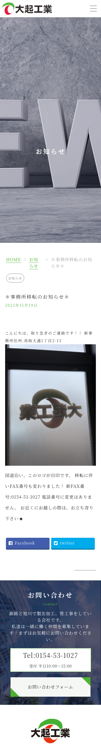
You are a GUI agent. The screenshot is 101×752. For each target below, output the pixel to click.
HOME (13, 259)
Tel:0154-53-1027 (50, 659)
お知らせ (33, 262)
